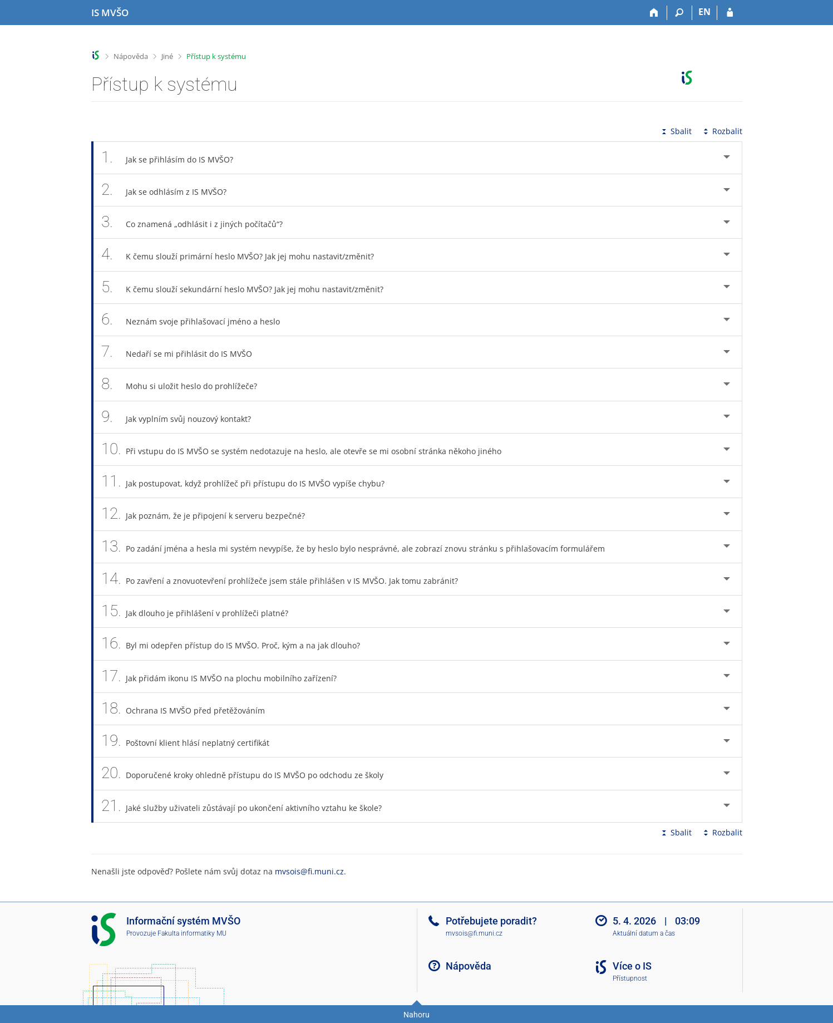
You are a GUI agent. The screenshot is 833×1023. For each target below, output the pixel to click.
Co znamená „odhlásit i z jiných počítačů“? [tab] (198, 222)
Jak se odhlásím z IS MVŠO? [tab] (170, 190)
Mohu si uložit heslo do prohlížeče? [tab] (185, 384)
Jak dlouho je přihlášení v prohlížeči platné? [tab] (201, 611)
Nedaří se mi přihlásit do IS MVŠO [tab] (183, 352)
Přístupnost (630, 978)
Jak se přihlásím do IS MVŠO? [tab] (173, 158)
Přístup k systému (216, 56)
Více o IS (632, 966)
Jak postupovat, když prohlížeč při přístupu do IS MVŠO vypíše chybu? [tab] (249, 481)
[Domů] (654, 13)
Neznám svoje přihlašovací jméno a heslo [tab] (197, 319)
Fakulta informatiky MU (191, 933)
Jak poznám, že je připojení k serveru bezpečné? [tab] (209, 514)
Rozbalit (721, 131)
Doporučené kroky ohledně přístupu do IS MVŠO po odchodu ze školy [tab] (248, 773)
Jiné (167, 56)
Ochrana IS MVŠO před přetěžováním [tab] (189, 709)
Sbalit (675, 131)
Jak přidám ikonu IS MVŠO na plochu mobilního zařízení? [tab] (225, 676)
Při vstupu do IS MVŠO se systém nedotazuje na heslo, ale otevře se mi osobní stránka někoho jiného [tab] (307, 449)
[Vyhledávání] (679, 13)
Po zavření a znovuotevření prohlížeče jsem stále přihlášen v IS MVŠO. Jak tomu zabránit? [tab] (286, 579)
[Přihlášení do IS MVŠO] (729, 13)
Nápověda (131, 56)
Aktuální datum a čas (644, 933)
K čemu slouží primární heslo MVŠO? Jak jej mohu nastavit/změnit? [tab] (244, 254)
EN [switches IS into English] (704, 12)
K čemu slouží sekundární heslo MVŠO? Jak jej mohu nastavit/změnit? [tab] (248, 287)
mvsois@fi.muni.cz (309, 871)
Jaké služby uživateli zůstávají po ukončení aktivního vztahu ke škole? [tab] (248, 806)
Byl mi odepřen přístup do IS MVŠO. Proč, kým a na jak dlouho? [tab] (237, 643)
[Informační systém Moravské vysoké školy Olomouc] (110, 13)
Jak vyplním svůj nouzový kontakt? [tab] (182, 417)
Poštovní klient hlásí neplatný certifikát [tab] (191, 741)
